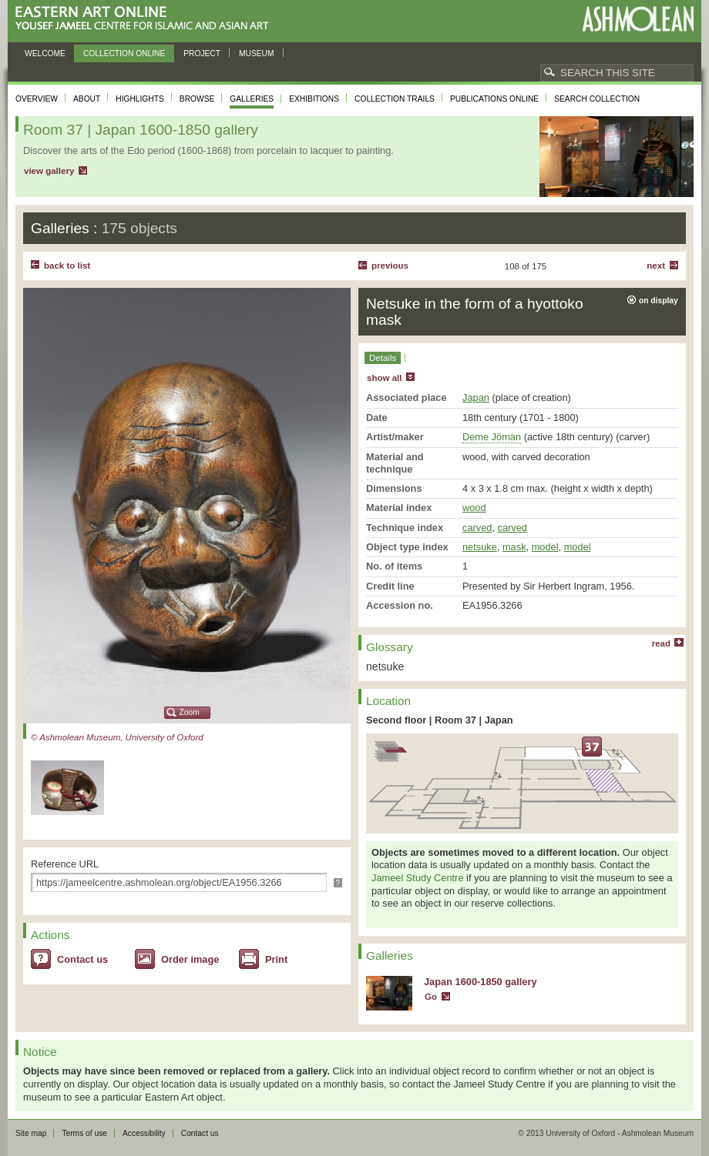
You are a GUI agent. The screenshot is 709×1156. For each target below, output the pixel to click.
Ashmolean (638, 19)
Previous (389, 265)
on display (658, 300)
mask (514, 547)
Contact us (82, 959)
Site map (30, 1133)
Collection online (124, 53)
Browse (197, 99)
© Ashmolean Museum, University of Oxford (117, 737)
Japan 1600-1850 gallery (480, 981)
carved (477, 527)
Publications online (494, 99)
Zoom (190, 712)
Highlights (140, 99)
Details (382, 358)
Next (656, 265)
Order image (190, 959)
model (545, 547)
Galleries (252, 99)
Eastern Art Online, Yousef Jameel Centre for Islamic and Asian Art (146, 19)
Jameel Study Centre (417, 878)
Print (276, 959)
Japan (475, 397)
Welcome (45, 53)
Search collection (597, 99)
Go (431, 996)
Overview (36, 99)
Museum (256, 53)
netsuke (479, 547)
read (661, 643)
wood (474, 507)
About (86, 99)
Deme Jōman (491, 437)
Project (201, 53)
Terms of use (84, 1133)
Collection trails (394, 99)
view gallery (49, 170)
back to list (67, 265)
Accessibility (144, 1133)
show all (384, 378)
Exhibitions (314, 99)
